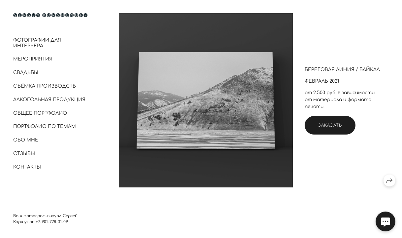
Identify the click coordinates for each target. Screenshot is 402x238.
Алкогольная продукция (49, 99)
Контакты (27, 167)
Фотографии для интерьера (37, 43)
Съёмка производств (44, 86)
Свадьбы (25, 72)
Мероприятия (32, 59)
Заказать (330, 125)
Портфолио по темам (44, 126)
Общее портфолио (40, 113)
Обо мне (25, 140)
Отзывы (24, 153)
